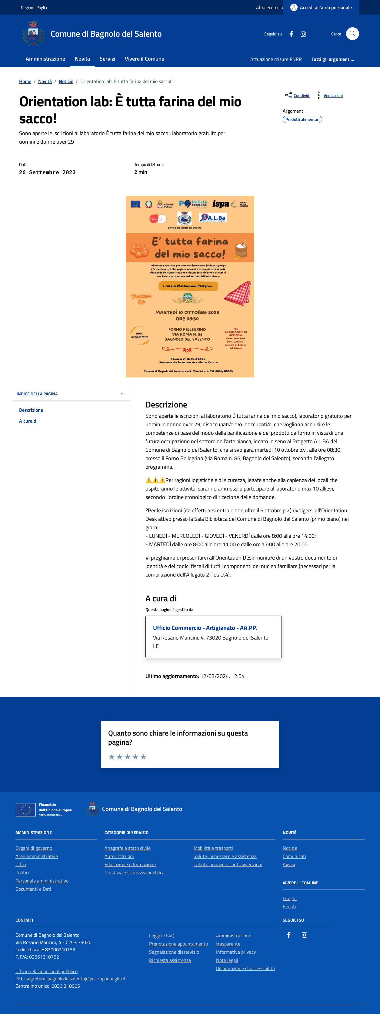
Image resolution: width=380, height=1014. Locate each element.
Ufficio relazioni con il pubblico (46, 971)
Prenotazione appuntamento (178, 943)
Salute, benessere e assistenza (225, 856)
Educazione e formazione (130, 864)
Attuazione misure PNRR (276, 59)
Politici (22, 872)
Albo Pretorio (269, 7)
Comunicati (294, 856)
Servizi (107, 59)
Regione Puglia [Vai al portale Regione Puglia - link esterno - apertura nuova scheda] (34, 7)
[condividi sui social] (297, 95)
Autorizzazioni (119, 856)
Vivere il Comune (144, 59)
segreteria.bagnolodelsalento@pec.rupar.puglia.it (76, 978)
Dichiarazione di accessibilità (245, 968)
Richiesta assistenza (170, 960)
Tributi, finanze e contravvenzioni (228, 864)
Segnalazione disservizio (174, 952)
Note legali (227, 960)
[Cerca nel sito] (352, 33)
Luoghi (290, 898)
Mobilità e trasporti (213, 848)
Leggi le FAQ (162, 935)
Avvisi (289, 864)
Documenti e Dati (33, 889)
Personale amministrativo (41, 880)
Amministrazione (45, 59)
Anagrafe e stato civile (128, 848)
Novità (82, 59)
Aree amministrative (36, 856)
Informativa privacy (236, 952)
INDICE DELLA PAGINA (71, 393)
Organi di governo (33, 848)
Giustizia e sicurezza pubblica (135, 872)
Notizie (290, 848)
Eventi (289, 906)
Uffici (20, 864)
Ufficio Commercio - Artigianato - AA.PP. (205, 627)
